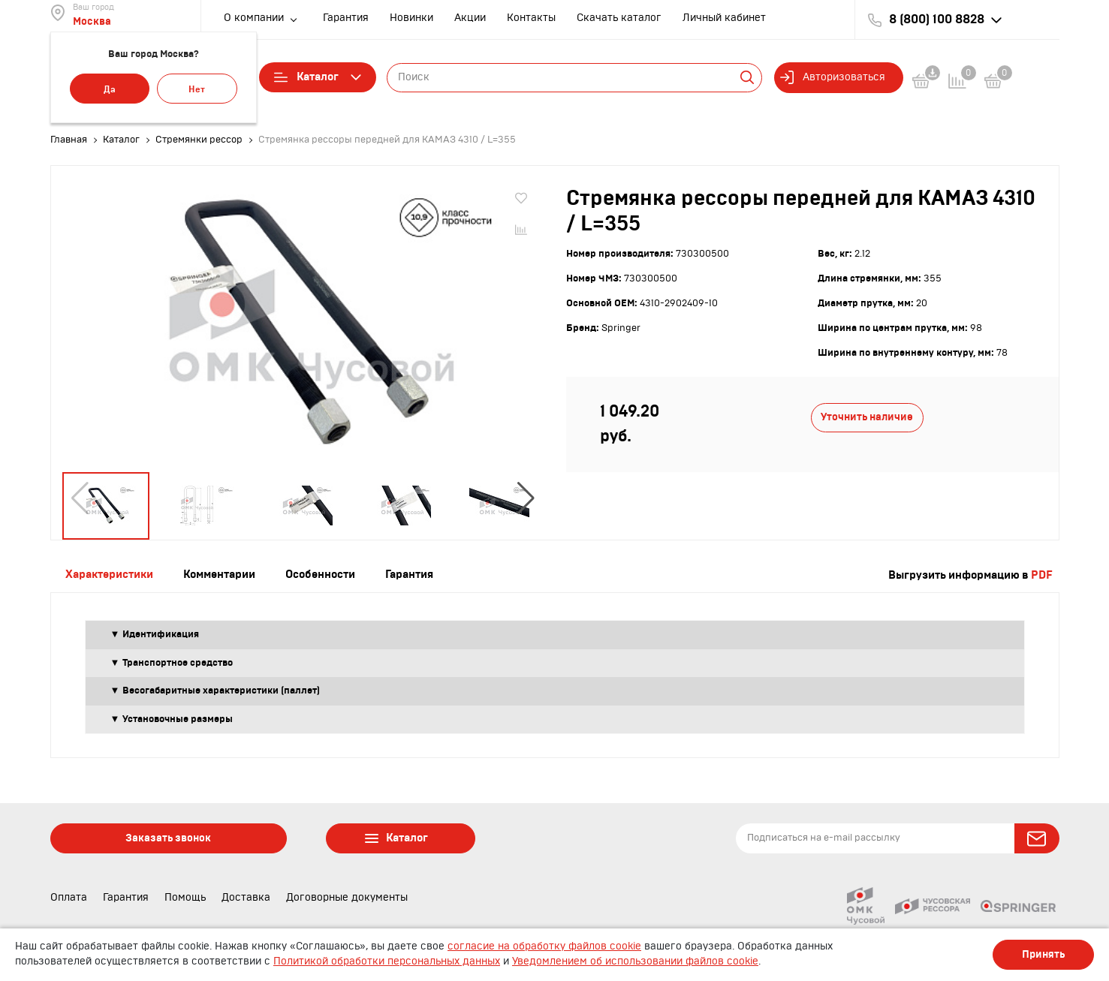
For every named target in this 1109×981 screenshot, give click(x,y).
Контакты (531, 18)
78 (1002, 352)
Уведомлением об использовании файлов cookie (635, 961)
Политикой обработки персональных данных (386, 961)
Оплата (68, 897)
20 (921, 303)
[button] (526, 498)
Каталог (317, 77)
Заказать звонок (168, 838)
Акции (470, 18)
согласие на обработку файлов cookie (544, 946)
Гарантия (346, 18)
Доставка (245, 897)
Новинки (411, 18)
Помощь (185, 897)
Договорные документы (347, 897)
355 (933, 278)
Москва (92, 22)
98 (976, 328)
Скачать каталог (619, 18)
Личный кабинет (724, 18)
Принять (1043, 954)
